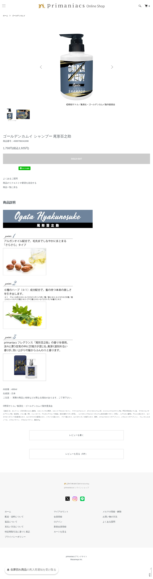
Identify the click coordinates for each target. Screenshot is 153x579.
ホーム (5, 16)
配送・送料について (12, 516)
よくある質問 (107, 522)
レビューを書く (76, 435)
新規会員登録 (58, 527)
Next (111, 67)
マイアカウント (59, 511)
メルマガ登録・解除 (110, 511)
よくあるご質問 (10, 178)
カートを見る (58, 531)
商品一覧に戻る (10, 187)
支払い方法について (12, 527)
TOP (150, 575)
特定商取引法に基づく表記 (15, 531)
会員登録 (56, 516)
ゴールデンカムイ (20, 16)
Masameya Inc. (76, 559)
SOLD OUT (76, 159)
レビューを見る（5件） (76, 454)
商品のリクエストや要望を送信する (19, 183)
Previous (41, 67)
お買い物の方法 (108, 516)
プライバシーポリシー (13, 537)
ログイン (56, 522)
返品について (9, 522)
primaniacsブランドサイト (76, 556)
